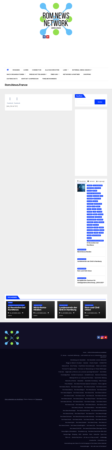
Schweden (89, 227)
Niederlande (98, 216)
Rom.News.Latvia (101, 404)
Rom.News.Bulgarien (66, 392)
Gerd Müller (103, 372)
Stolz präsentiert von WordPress (14, 399)
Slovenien (89, 230)
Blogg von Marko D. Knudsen (74, 363)
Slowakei (96, 230)
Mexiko (95, 214)
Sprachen (85, 434)
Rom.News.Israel (69, 404)
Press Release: (69, 383)
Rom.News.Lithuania (77, 407)
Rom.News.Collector (100, 392)
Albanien (89, 185)
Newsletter (81, 380)
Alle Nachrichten (52, 70)
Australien (97, 188)
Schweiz (96, 227)
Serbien (101, 227)
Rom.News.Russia (66, 419)
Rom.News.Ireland (101, 401)
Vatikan (89, 237)
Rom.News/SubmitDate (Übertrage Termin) (94, 428)
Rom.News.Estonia (78, 398)
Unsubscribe (92, 440)
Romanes (16, 70)
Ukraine (101, 232)
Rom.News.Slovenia (101, 419)
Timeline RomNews (49, 79)
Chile (101, 195)
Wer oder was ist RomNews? (98, 446)
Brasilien (89, 195)
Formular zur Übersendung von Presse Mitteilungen (92, 369)
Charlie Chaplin (94, 363)
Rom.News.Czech (80, 395)
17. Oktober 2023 (66, 312)
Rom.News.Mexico (89, 407)
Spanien (102, 230)
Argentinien (90, 188)
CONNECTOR (36, 70)
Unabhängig (103, 437)
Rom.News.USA (91, 425)
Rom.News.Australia (89, 386)
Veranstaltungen (84, 446)
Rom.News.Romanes (66, 416)
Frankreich (90, 203)
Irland (93, 206)
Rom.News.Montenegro (69, 410)
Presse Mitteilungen (38, 74)
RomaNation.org (82, 431)
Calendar (85, 363)
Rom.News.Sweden (81, 422)
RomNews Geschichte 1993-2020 (97, 431)
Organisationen (82, 249)
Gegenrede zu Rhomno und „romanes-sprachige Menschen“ (82, 372)
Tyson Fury (103, 434)
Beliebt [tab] (91, 181)
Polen (95, 222)
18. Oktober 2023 (15, 312)
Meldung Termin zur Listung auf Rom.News (81, 377)
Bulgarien (96, 195)
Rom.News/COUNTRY (76, 428)
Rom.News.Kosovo (91, 404)
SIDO (80, 434)
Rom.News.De (90, 395)
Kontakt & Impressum (29, 79)
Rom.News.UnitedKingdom (78, 425)
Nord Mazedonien (91, 219)
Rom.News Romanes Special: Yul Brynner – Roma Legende (90, 383)
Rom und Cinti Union (84, 271)
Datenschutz (12, 79)
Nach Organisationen (16, 74)
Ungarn (89, 235)
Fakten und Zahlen (101, 366)
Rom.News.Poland (80, 413)
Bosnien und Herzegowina (93, 193)
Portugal (101, 222)
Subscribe (96, 434)
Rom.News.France (101, 398)
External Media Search (82, 70)
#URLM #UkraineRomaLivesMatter (97, 352)
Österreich (90, 222)
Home (84, 352)
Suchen (79, 96)
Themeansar (38, 399)
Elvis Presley (73, 366)
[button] (106, 74)
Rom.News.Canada (78, 392)
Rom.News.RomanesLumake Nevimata (83, 416)
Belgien (95, 190)
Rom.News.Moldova (101, 407)
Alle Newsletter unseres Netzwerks (96, 360)
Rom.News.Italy (80, 404)
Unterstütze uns (101, 440)
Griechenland (97, 203)
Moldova (100, 214)
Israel (98, 206)
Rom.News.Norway (68, 413)
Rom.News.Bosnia (91, 389)
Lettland (99, 211)
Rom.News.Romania (101, 416)
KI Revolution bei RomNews (16, 308)
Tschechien (90, 232)
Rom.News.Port (90, 413)
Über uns (55, 74)
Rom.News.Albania (65, 386)
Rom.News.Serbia (77, 419)
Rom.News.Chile (89, 392)
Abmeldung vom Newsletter (78, 360)
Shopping (87, 74)
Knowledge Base (65, 374)
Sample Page (67, 434)
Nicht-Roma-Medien (84, 252)
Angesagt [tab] (100, 181)
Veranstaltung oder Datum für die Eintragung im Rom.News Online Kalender (85, 443)
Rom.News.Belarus (67, 389)
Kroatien (89, 211)
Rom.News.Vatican (101, 425)
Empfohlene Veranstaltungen (87, 366)
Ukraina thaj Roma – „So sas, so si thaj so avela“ (85, 437)
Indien (88, 206)
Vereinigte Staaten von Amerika (95, 240)
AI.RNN (26, 70)
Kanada (94, 209)
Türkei (96, 232)
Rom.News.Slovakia (89, 419)
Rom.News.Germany (66, 401)
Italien (89, 209)
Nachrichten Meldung (100, 377)
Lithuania (89, 214)
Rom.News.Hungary (90, 401)
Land (65, 70)
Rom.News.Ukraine (64, 425)
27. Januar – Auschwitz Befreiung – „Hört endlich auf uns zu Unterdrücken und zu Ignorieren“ (83, 356)
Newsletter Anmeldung (91, 380)
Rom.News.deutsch (66, 398)
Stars (90, 434)
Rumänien (89, 224)
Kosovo (99, 209)
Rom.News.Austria (101, 386)
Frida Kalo (61, 372)
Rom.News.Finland (90, 398)
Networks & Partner (71, 74)
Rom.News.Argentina (77, 386)
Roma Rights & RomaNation (69, 431)
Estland (89, 201)
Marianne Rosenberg (100, 374)
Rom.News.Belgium (79, 389)
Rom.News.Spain (69, 422)
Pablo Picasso (102, 380)
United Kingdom (96, 235)
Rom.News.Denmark (100, 395)
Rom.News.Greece (78, 401)
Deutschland (97, 198)
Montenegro (90, 216)
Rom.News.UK (102, 422)
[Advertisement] (56, 52)
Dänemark (89, 198)
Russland (96, 224)
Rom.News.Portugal (101, 413)
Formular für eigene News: (69, 369)
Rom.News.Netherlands (83, 410)
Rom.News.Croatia (69, 395)
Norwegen (100, 219)
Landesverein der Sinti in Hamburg (89, 261)
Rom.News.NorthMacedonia (98, 410)
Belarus (89, 190)
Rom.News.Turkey (92, 422)
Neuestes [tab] (82, 181)
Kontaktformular (89, 374)
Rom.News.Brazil (101, 389)
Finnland (95, 201)
